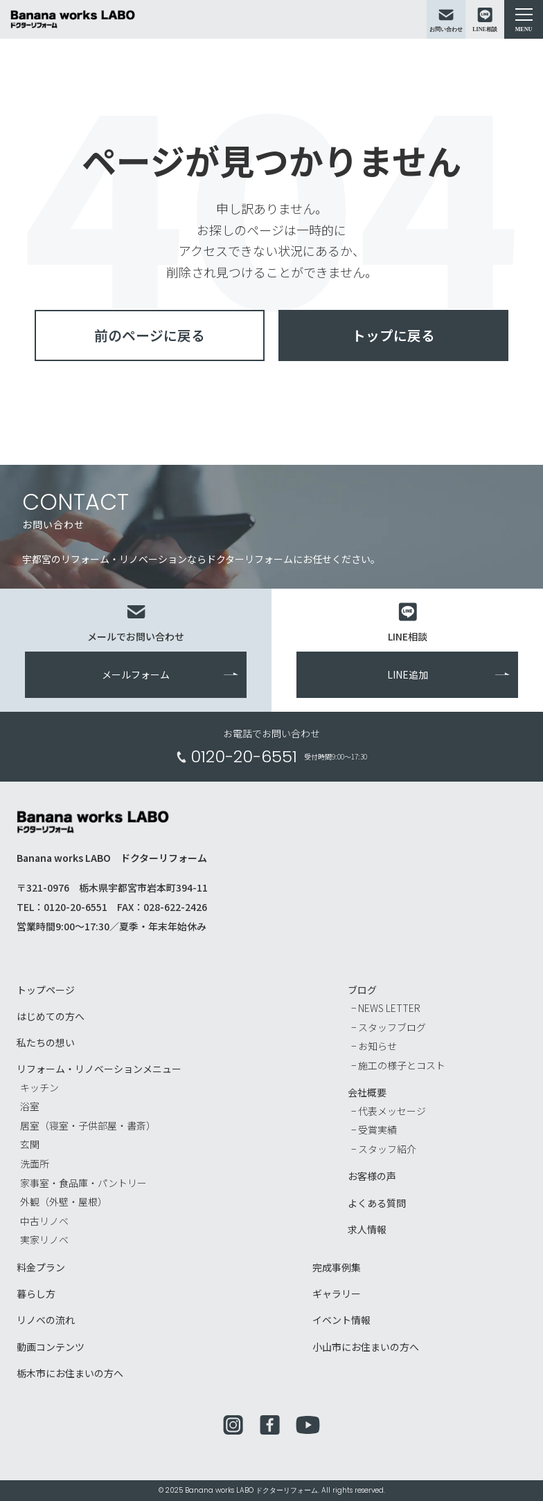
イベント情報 (341, 1320)
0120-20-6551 (243, 757)
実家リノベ (44, 1240)
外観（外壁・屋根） (63, 1202)
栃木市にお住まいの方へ (70, 1373)
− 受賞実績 (374, 1130)
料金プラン (41, 1268)
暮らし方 (36, 1294)
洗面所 (34, 1164)
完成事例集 (336, 1268)
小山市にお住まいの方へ (365, 1347)
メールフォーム (136, 675)
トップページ (46, 990)
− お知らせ (374, 1046)
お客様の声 (372, 1177)
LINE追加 (407, 675)
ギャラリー (336, 1294)
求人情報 (367, 1230)
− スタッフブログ (388, 1027)
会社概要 (367, 1093)
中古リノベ (44, 1221)
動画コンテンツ (50, 1347)
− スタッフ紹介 (383, 1150)
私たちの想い (46, 1043)
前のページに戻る (149, 335)
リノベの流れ (46, 1320)
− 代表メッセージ (388, 1111)
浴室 (29, 1107)
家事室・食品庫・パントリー (83, 1183)
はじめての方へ (50, 1017)
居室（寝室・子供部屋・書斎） (88, 1126)
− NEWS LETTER (385, 1008)
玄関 (29, 1145)
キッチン (39, 1087)
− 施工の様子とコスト (398, 1066)
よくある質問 (377, 1203)
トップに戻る (393, 335)
